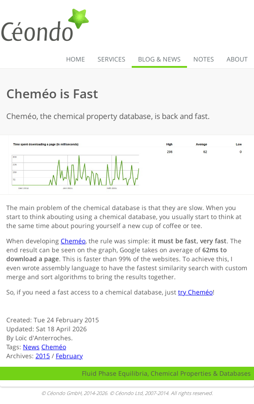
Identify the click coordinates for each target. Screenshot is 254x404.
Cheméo (73, 241)
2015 (43, 355)
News (31, 347)
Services (111, 59)
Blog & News (159, 59)
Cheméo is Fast (52, 93)
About (237, 59)
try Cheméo (195, 292)
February (69, 355)
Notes (203, 59)
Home (75, 59)
